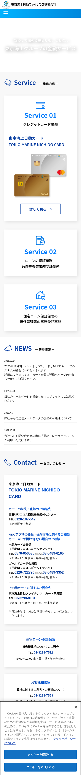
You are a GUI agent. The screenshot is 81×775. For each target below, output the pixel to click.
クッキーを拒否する (40, 757)
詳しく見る (37, 209)
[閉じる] (76, 709)
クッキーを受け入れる (40, 769)
